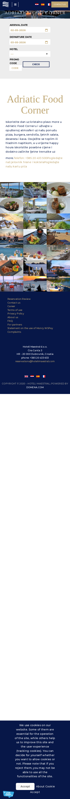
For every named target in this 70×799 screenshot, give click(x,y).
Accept (25, 786)
